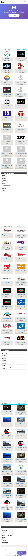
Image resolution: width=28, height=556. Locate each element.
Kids (3, 532)
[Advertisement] (14, 33)
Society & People (6, 533)
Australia (4, 191)
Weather (4, 540)
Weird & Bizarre (5, 542)
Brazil (3, 368)
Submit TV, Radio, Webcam (7, 549)
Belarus (4, 363)
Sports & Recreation (7, 535)
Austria (4, 360)
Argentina (4, 186)
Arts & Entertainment (7, 528)
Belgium (4, 365)
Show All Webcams (22, 403)
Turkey (3, 175)
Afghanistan (5, 176)
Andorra (4, 181)
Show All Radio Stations (21, 226)
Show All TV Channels (21, 49)
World (3, 543)
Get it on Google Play (14, 15)
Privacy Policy (7, 552)
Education (4, 530)
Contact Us (15, 549)
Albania (4, 178)
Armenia (4, 188)
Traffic (3, 537)
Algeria (4, 180)
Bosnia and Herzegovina (8, 367)
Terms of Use (13, 552)
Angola (4, 183)
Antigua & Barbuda (6, 185)
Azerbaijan (4, 362)
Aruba (3, 190)
